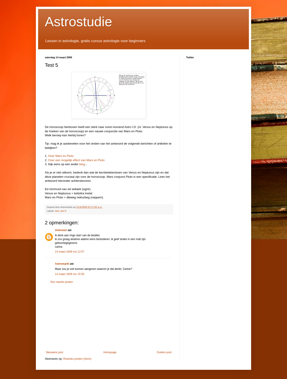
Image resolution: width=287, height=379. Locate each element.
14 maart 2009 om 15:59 (69, 274)
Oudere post (164, 352)
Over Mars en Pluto (60, 156)
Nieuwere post (54, 352)
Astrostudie (78, 21)
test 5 (63, 211)
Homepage (110, 352)
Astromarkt (62, 263)
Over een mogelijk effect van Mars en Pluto (76, 160)
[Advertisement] (108, 317)
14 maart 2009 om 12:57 (69, 251)
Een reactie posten (61, 282)
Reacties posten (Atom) (77, 358)
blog (82, 164)
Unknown (61, 230)
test (57, 211)
